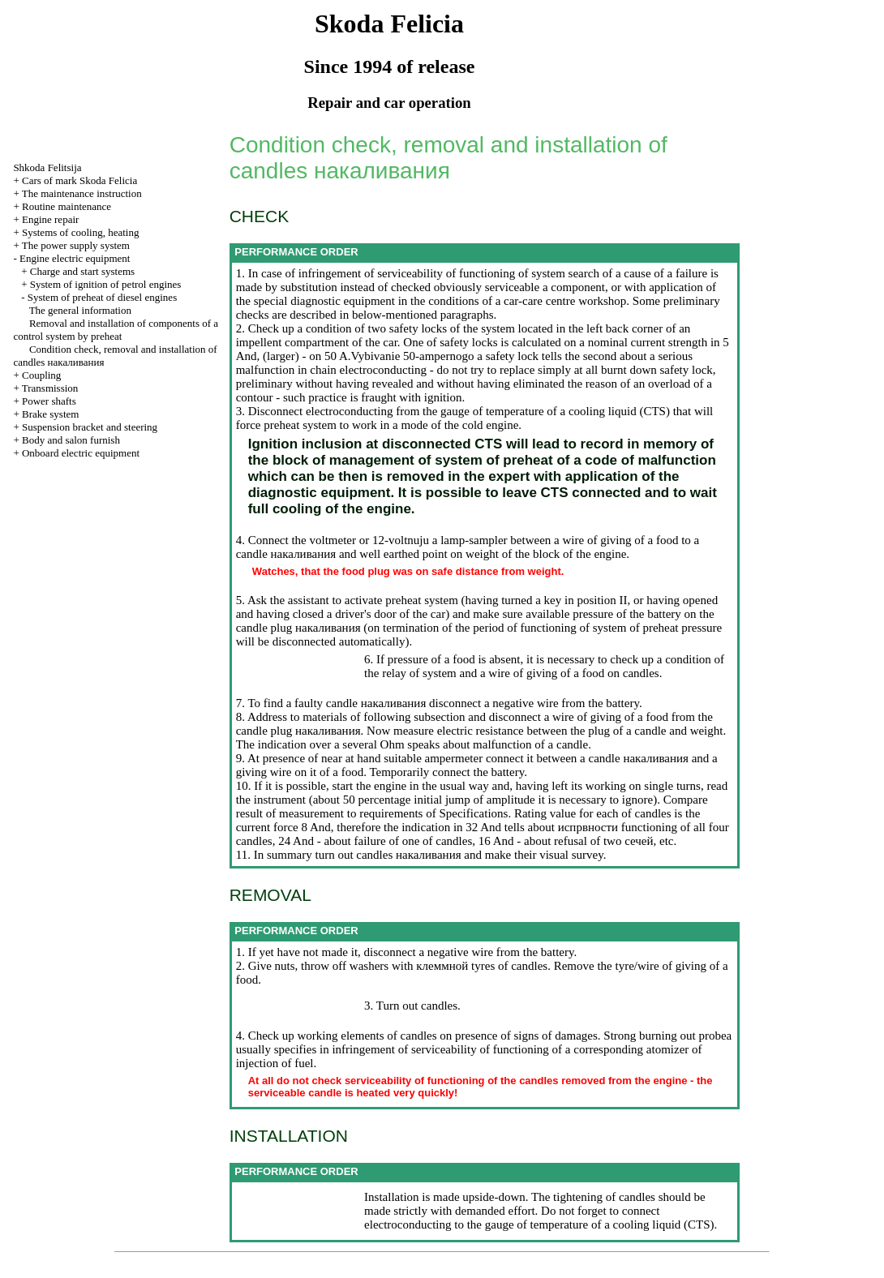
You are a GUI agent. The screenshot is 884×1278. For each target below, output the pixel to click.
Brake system (50, 414)
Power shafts (49, 401)
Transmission (50, 388)
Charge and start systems (82, 271)
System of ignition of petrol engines (106, 284)
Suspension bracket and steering (89, 427)
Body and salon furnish (71, 440)
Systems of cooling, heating (80, 232)
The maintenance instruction (82, 193)
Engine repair (50, 219)
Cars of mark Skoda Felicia (79, 180)
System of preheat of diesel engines (102, 297)
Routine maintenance (66, 206)
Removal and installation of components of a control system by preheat (115, 329)
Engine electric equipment (74, 258)
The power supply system (76, 245)
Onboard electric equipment (80, 453)
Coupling (41, 375)
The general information (80, 310)
